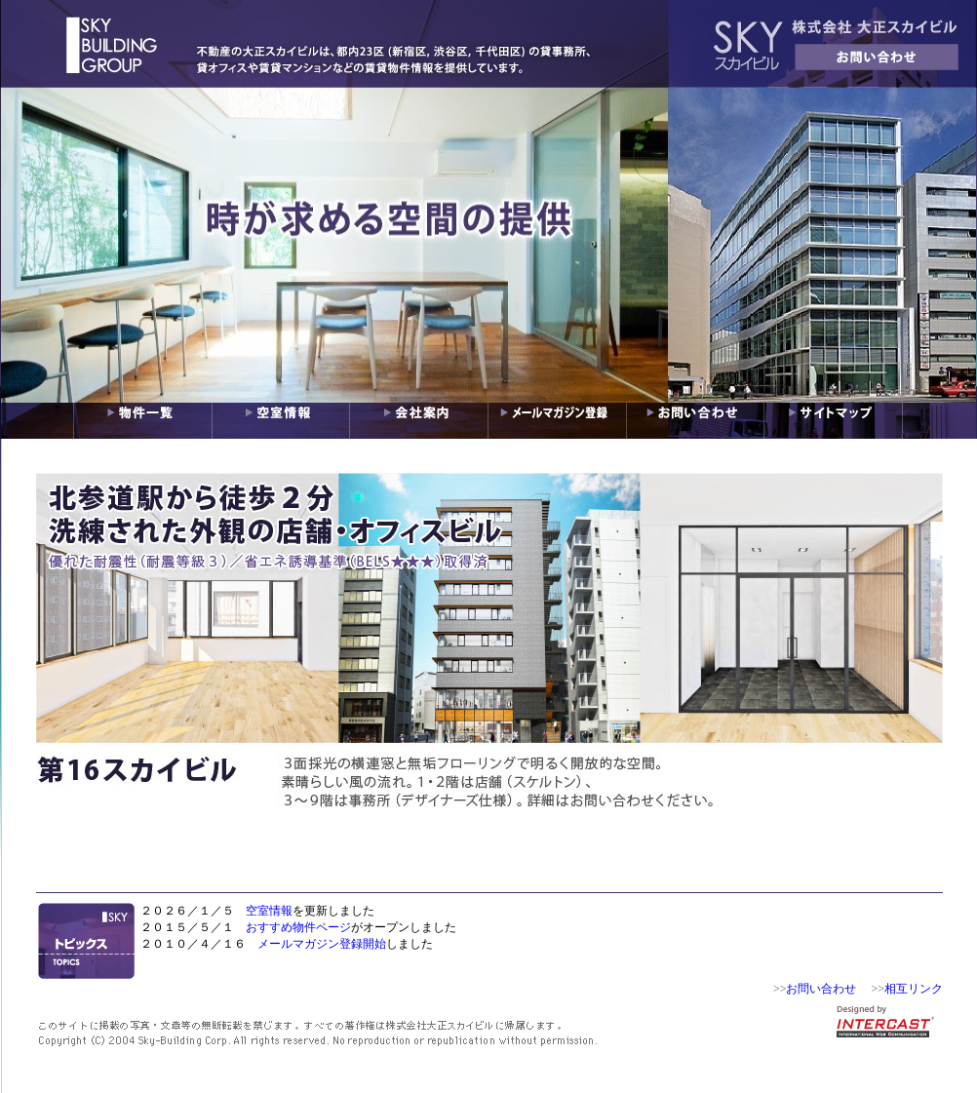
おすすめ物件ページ (298, 927)
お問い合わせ (821, 988)
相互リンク (913, 988)
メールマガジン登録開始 (321, 944)
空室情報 (269, 910)
